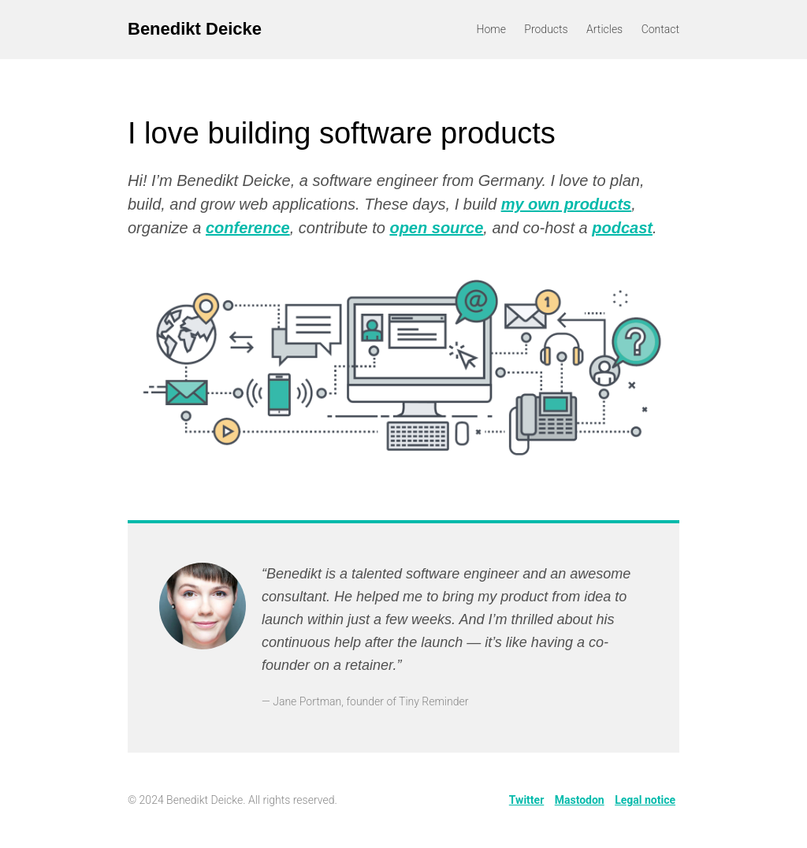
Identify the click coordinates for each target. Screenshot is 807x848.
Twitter (526, 800)
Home (491, 29)
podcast (622, 227)
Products (545, 29)
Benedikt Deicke (195, 29)
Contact (660, 29)
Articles (604, 29)
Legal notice (645, 800)
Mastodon (579, 800)
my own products (566, 204)
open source (436, 227)
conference (248, 227)
